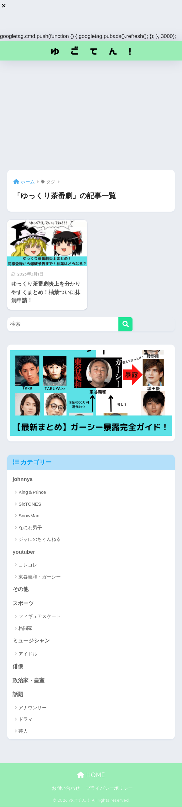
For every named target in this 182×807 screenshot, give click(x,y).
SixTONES (29, 504)
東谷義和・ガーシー (39, 576)
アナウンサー (32, 707)
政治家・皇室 (28, 680)
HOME (91, 775)
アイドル (27, 654)
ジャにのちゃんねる (39, 539)
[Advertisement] (91, 115)
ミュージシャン (31, 641)
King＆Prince (32, 492)
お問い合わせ (66, 788)
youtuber (24, 552)
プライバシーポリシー (109, 788)
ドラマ (25, 719)
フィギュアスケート (39, 616)
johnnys (23, 479)
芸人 (23, 731)
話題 (18, 695)
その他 (21, 589)
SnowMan (28, 515)
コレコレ (27, 564)
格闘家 (25, 628)
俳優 (18, 667)
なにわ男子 (30, 527)
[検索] (125, 324)
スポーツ (23, 603)
